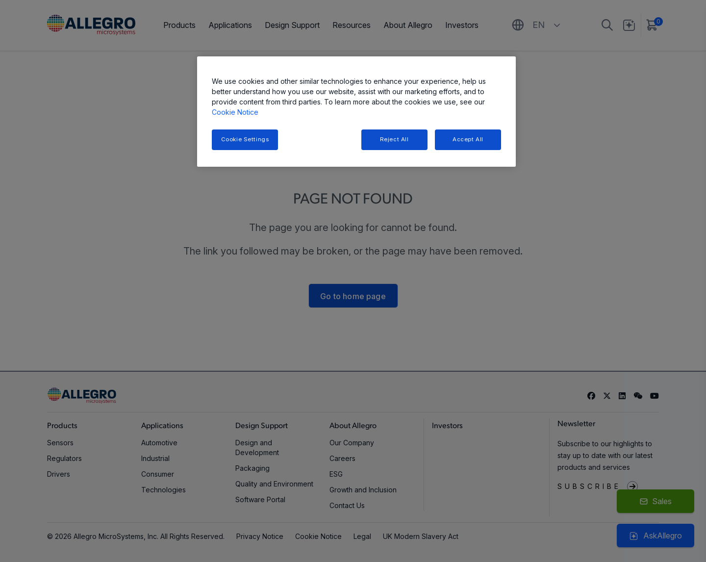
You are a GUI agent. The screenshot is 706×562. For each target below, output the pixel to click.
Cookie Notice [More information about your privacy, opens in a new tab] (235, 112)
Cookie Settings (245, 139)
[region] (356, 111)
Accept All (468, 139)
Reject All (394, 139)
